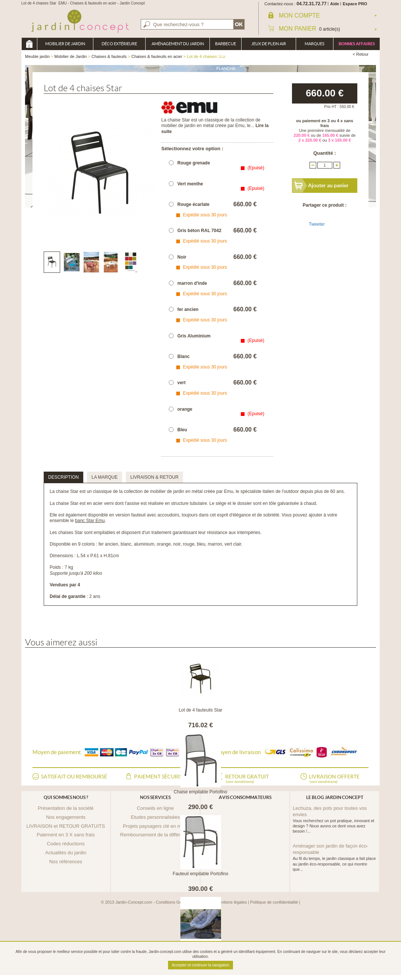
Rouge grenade (193, 163)
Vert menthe (190, 183)
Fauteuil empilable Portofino (201, 873)
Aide (334, 3)
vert (181, 382)
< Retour (361, 54)
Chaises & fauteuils (109, 56)
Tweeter (317, 224)
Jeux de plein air (268, 43)
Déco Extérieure (119, 43)
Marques (314, 43)
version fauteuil (130, 515)
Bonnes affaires (357, 43)
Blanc (183, 356)
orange (184, 409)
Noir (181, 257)
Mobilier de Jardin (65, 43)
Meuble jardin (29, 44)
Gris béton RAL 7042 (199, 230)
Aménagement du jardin (178, 43)
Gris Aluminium (194, 336)
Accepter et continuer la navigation (200, 965)
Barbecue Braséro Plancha (225, 45)
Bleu (182, 429)
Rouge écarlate (193, 204)
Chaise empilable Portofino (200, 791)
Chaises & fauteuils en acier (156, 56)
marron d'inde (192, 283)
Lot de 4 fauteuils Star (201, 710)
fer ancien (188, 309)
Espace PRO (355, 3)
